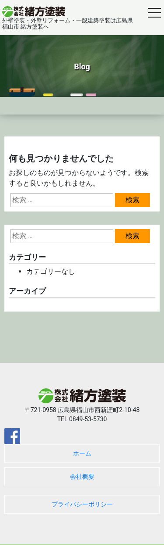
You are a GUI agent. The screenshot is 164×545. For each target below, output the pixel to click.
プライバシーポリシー (82, 504)
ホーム (82, 453)
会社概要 (82, 476)
